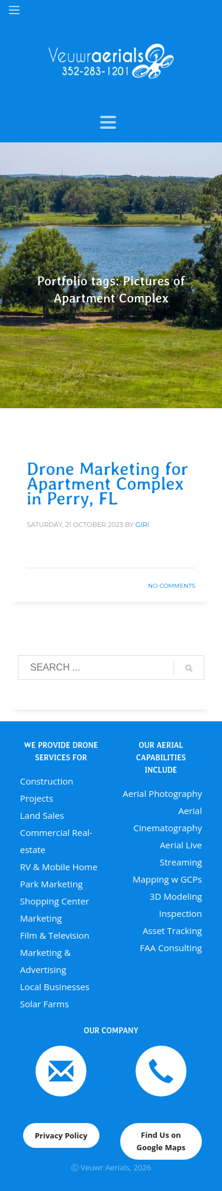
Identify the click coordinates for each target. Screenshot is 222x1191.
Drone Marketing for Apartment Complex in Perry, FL (107, 483)
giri (142, 524)
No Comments (171, 586)
